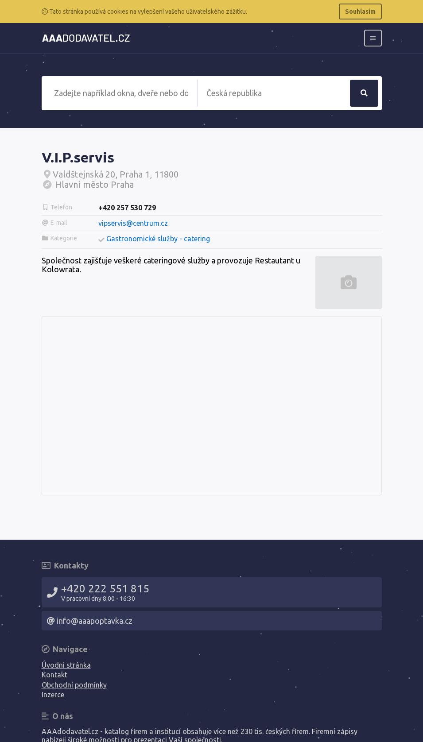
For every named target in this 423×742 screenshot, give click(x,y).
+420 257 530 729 (127, 208)
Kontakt (54, 675)
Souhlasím (360, 11)
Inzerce (53, 695)
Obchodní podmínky (74, 685)
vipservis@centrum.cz (133, 223)
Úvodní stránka (66, 665)
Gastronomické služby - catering (158, 239)
